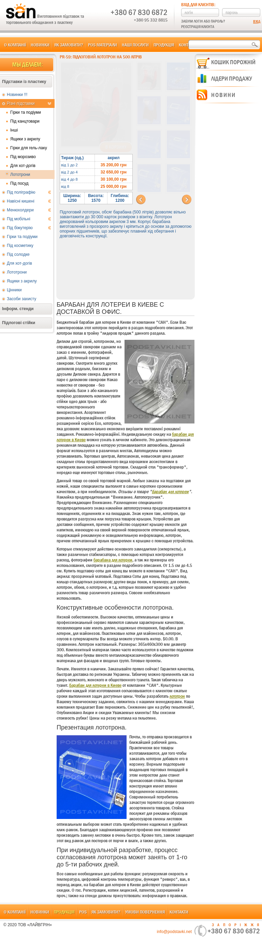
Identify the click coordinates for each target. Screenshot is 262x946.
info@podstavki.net (174, 931)
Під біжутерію (29, 227)
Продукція (164, 44)
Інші (14, 130)
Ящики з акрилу (25, 139)
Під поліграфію (29, 192)
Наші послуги (135, 44)
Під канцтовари (25, 121)
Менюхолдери (29, 210)
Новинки (40, 44)
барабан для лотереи (170, 491)
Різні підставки (29, 103)
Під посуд (19, 183)
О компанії (15, 44)
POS (83, 912)
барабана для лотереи (112, 559)
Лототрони (20, 174)
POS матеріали (102, 44)
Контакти (179, 912)
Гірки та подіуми (25, 112)
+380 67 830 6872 (139, 12)
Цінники (14, 290)
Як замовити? (68, 44)
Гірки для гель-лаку (28, 147)
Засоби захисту (21, 298)
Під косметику (20, 245)
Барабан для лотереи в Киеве (95, 685)
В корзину (116, 147)
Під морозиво (23, 156)
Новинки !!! (17, 94)
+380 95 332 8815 (151, 20)
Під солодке (18, 254)
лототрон (177, 696)
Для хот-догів (22, 165)
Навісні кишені (29, 201)
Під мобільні (29, 219)
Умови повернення (145, 912)
